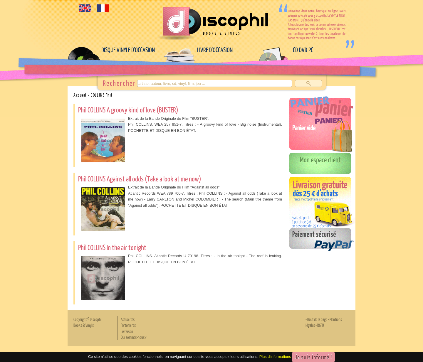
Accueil (80, 94)
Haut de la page (317, 319)
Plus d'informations (275, 356)
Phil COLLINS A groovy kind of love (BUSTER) (128, 109)
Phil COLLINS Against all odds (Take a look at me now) (139, 178)
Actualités (128, 319)
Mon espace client (320, 159)
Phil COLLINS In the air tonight (112, 247)
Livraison (127, 331)
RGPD (320, 325)
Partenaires (128, 325)
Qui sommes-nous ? (133, 337)
